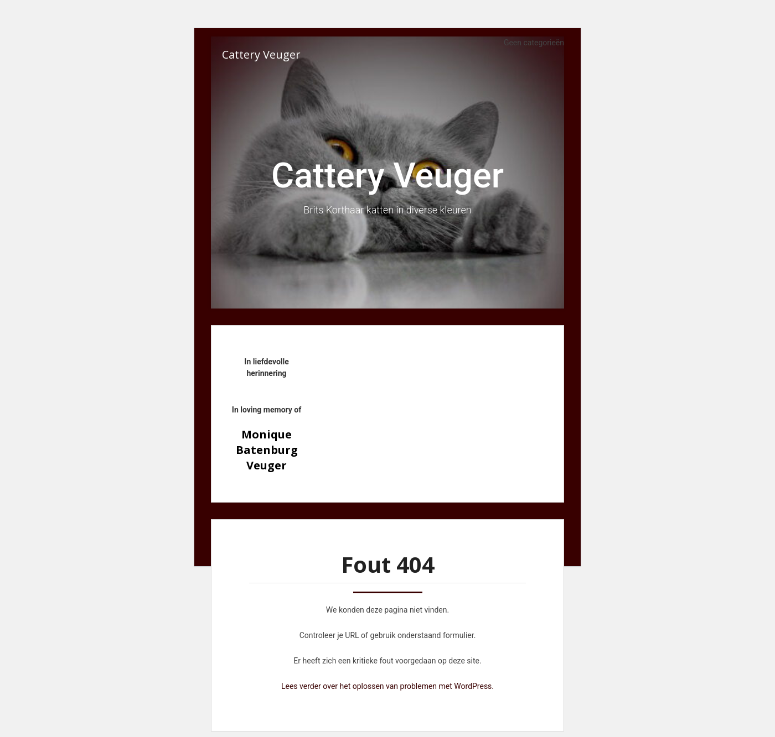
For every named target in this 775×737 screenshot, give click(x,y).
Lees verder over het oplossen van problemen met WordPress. (387, 686)
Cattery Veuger (261, 54)
